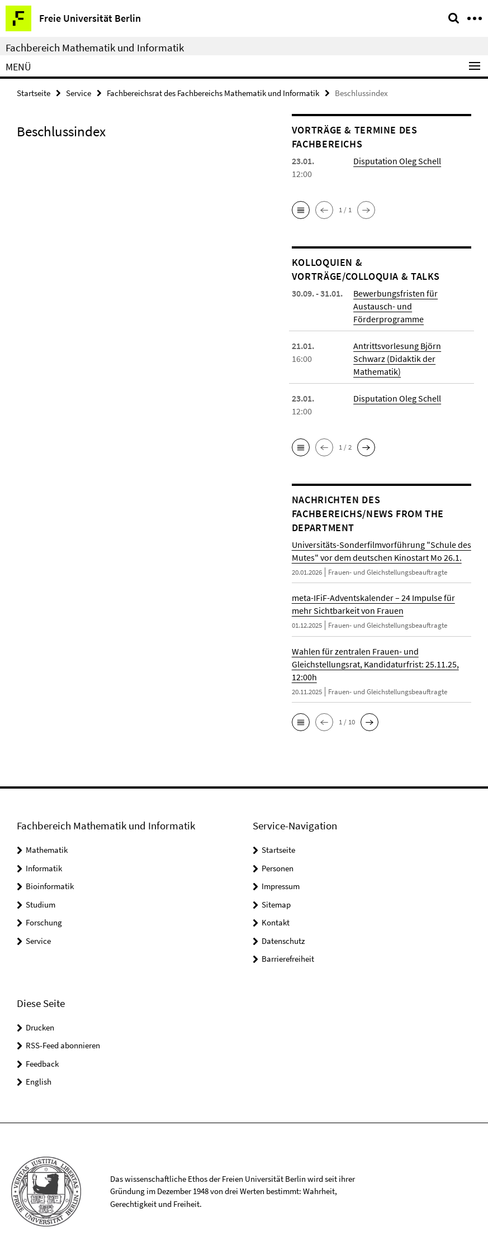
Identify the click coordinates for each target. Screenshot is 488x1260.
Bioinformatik (50, 886)
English (38, 1081)
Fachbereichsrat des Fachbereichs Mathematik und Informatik (213, 93)
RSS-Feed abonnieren (63, 1045)
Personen (277, 868)
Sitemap (276, 904)
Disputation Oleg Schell (397, 160)
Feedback (42, 1063)
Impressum (281, 886)
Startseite (33, 93)
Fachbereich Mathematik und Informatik (95, 47)
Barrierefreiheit (288, 958)
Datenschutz (283, 941)
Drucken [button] (40, 1027)
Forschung (44, 922)
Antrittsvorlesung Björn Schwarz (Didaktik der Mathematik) (397, 358)
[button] (301, 210)
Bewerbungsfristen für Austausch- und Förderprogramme (395, 306)
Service (78, 93)
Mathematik (47, 849)
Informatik (44, 868)
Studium (40, 904)
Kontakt (276, 922)
